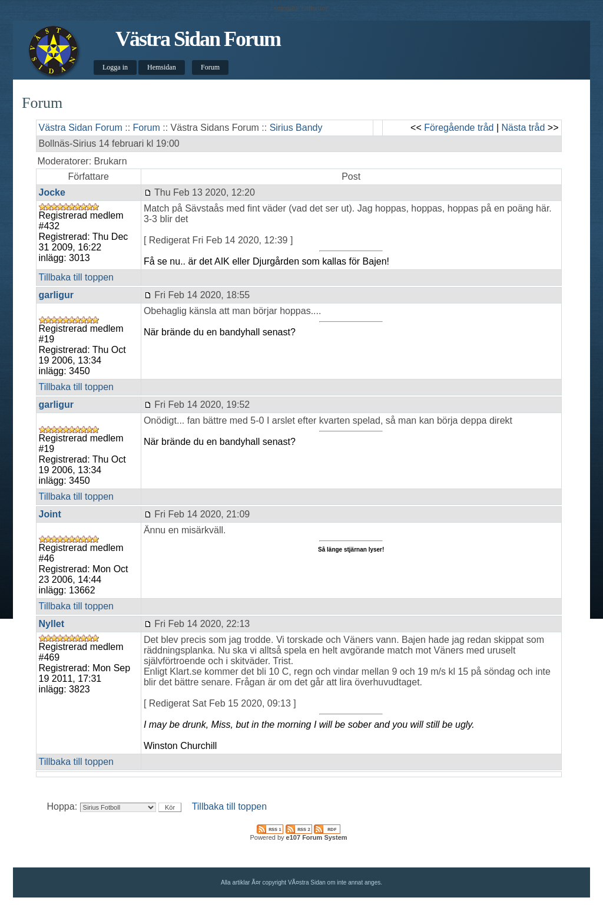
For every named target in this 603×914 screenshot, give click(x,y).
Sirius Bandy (296, 128)
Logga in (115, 67)
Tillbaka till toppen (76, 277)
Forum (210, 67)
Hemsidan (161, 67)
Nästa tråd (523, 128)
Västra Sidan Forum (197, 39)
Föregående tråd (458, 128)
